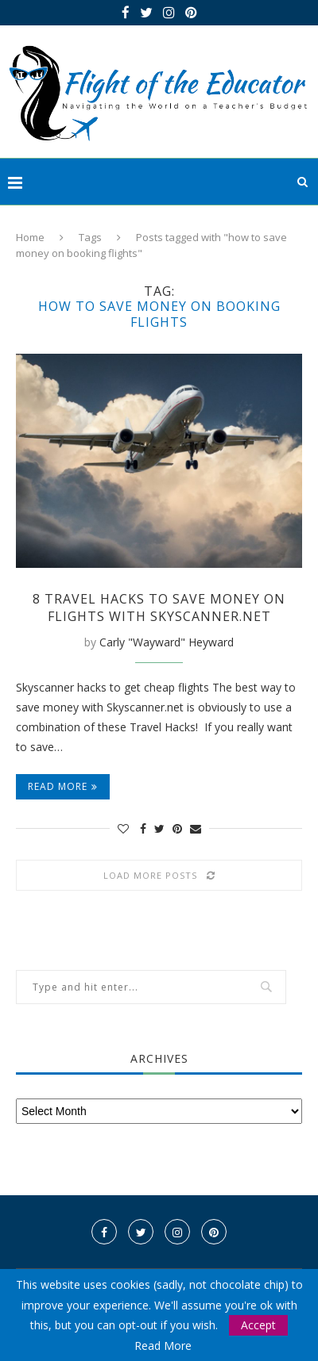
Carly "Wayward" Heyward (166, 642)
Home (30, 237)
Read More (163, 1345)
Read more (63, 786)
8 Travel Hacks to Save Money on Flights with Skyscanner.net (159, 607)
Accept (258, 1324)
